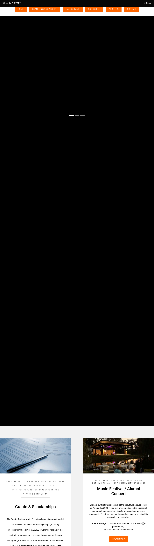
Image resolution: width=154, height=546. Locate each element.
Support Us (94, 9)
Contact (131, 9)
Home (21, 9)
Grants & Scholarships (44, 9)
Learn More (118, 539)
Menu (148, 3)
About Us (113, 9)
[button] (11, 67)
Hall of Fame (73, 9)
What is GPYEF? (12, 3)
